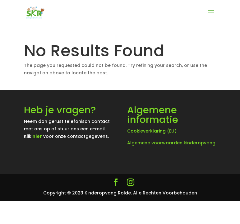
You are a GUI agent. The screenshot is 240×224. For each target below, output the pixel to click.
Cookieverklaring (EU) (152, 131)
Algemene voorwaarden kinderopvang (171, 143)
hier (37, 136)
